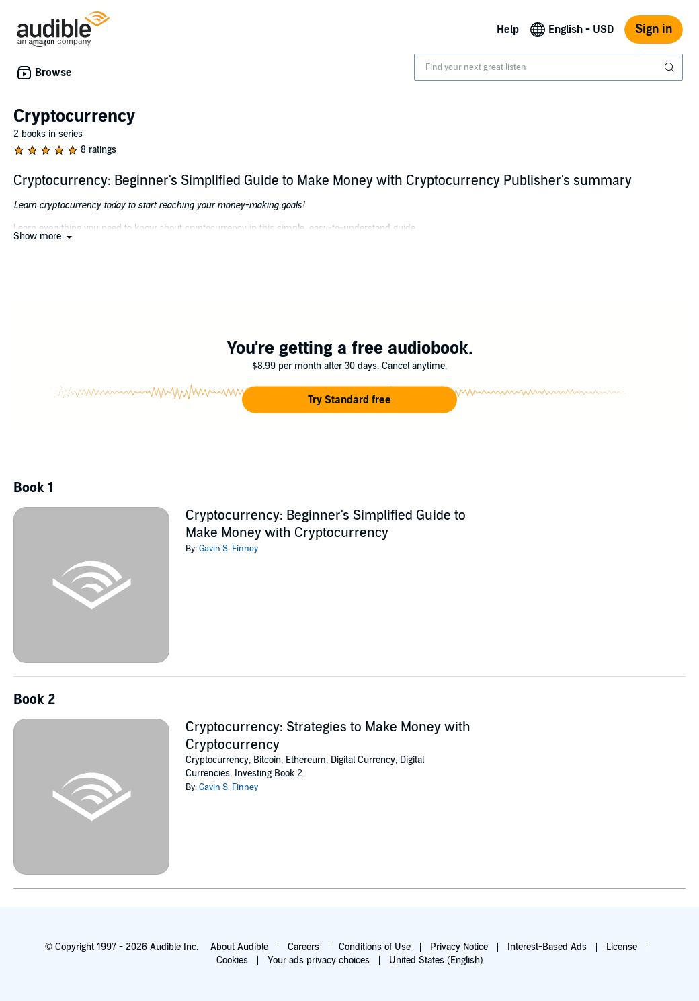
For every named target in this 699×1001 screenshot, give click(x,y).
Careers (303, 947)
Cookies (232, 960)
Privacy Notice (459, 947)
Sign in (653, 29)
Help (508, 29)
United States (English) (436, 960)
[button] (44, 236)
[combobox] (548, 67)
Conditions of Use (375, 947)
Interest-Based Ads (547, 947)
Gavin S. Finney (228, 548)
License (621, 947)
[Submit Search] (671, 67)
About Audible (239, 947)
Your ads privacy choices (319, 960)
